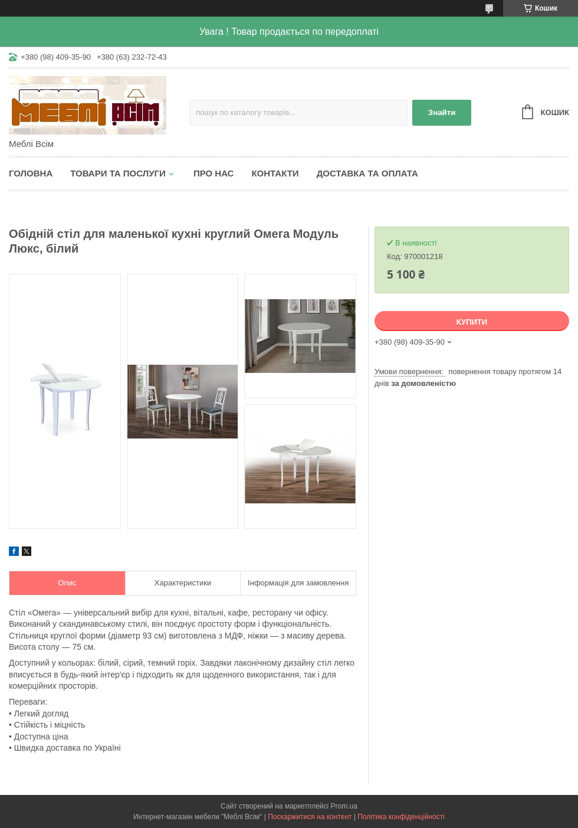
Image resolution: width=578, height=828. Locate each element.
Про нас (213, 173)
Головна (30, 173)
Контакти (274, 173)
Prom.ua (344, 806)
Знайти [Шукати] (442, 112)
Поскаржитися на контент (310, 817)
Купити (472, 322)
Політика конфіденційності (401, 817)
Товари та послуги (118, 173)
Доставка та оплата (367, 173)
